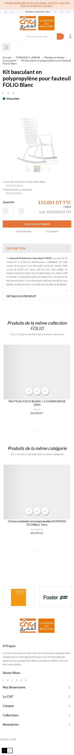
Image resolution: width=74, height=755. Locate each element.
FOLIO (37, 328)
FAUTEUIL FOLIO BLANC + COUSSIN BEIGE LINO (37, 402)
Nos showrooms (14, 192)
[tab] (37, 248)
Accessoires (37, 529)
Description (15, 248)
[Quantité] (13, 211)
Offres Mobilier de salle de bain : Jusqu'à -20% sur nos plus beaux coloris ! (37, 5)
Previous (34, 430)
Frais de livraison (14, 185)
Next (39, 430)
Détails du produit (21, 296)
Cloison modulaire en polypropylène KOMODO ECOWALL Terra (37, 522)
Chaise (37, 409)
